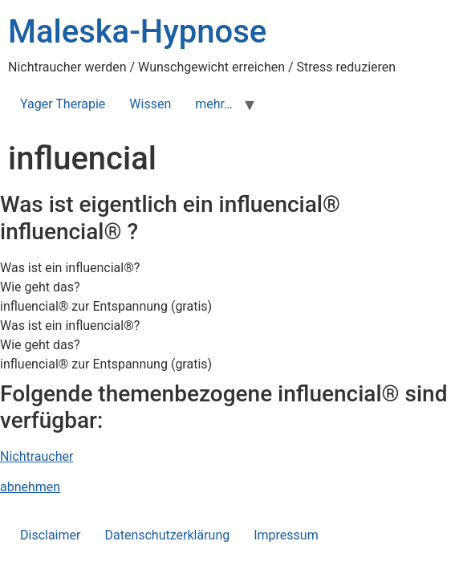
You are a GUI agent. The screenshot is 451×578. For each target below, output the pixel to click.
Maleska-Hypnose (137, 32)
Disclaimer (50, 535)
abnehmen (30, 487)
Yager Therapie (62, 104)
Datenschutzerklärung (167, 535)
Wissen (150, 104)
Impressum (286, 535)
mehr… (214, 104)
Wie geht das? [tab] (40, 287)
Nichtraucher (36, 456)
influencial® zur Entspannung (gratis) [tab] (106, 306)
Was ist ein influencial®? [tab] (70, 267)
